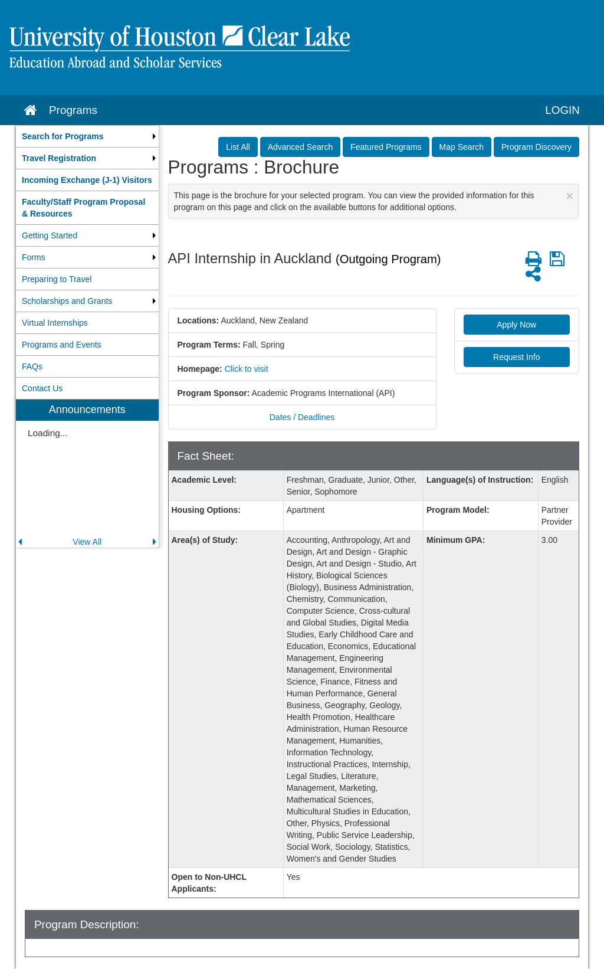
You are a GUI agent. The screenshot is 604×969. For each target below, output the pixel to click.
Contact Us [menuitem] (42, 388)
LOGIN (562, 110)
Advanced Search (300, 147)
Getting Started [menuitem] (49, 235)
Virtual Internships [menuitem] (55, 323)
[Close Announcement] (569, 195)
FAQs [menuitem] (32, 366)
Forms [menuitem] (33, 257)
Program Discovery (536, 147)
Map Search (461, 147)
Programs (73, 110)
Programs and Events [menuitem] (61, 344)
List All (238, 147)
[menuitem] (87, 136)
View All (87, 541)
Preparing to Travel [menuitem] (56, 279)
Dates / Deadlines (302, 417)
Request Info (516, 357)
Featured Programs (386, 147)
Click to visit (246, 369)
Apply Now (516, 324)
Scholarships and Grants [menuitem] (67, 301)
